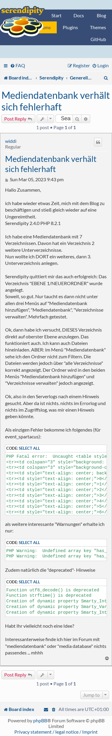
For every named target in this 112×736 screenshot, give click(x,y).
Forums (43, 27)
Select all (29, 448)
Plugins (70, 27)
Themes (98, 27)
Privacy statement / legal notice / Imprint (56, 732)
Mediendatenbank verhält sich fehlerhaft (55, 100)
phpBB (40, 720)
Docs (78, 15)
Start (56, 15)
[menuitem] (17, 65)
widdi (10, 141)
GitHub (98, 39)
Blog (101, 15)
